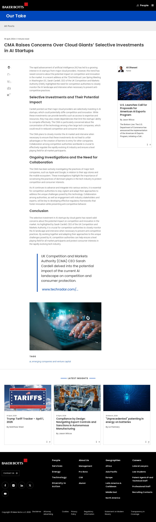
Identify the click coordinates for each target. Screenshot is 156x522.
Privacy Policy (74, 512)
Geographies (113, 460)
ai (30, 361)
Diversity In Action (59, 485)
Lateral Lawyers (140, 466)
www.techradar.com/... (60, 289)
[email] (8, 67)
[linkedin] (8, 81)
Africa (109, 466)
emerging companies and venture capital (51, 361)
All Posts (9, 26)
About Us (84, 460)
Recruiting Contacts (142, 492)
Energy (56, 471)
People (56, 460)
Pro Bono (83, 471)
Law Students (139, 471)
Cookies (65, 511)
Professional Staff (141, 486)
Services (57, 465)
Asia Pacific (111, 471)
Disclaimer (36, 511)
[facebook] (8, 88)
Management (85, 466)
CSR (81, 477)
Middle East (111, 492)
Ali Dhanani (131, 67)
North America (113, 497)
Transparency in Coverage (138, 512)
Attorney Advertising (48, 512)
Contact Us (10, 473)
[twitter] (8, 74)
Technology (59, 477)
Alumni (82, 483)
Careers (136, 460)
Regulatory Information (89, 512)
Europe (109, 477)
